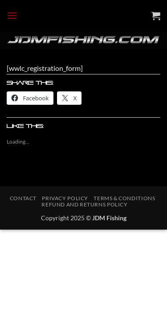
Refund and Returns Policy (84, 204)
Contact (23, 198)
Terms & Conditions (124, 198)
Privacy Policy (65, 198)
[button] (12, 15)
